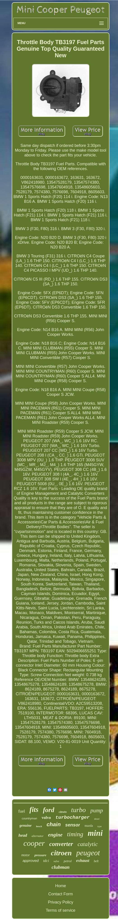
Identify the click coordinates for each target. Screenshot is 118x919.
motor (25, 855)
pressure (40, 855)
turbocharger (72, 817)
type (99, 826)
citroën (63, 812)
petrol (68, 861)
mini (95, 833)
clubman (60, 867)
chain (54, 824)
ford (48, 810)
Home (60, 886)
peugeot (88, 853)
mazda (89, 825)
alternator (38, 836)
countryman (29, 818)
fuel (21, 811)
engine (55, 835)
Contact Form (60, 894)
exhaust (82, 860)
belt (96, 861)
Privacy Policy (60, 902)
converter (61, 844)
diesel (96, 819)
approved (31, 861)
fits (33, 810)
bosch (39, 826)
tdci (46, 861)
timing (75, 834)
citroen (61, 853)
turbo (78, 810)
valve (56, 861)
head (23, 835)
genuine (25, 825)
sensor (72, 824)
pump (96, 810)
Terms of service (60, 910)
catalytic (88, 844)
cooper (34, 843)
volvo (46, 817)
